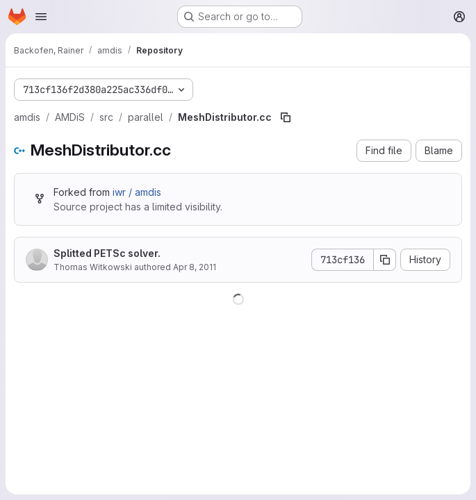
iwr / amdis (137, 192)
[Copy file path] (285, 117)
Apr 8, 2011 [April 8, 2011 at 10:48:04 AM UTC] (194, 267)
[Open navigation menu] (41, 17)
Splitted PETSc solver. (107, 253)
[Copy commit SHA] (385, 260)
